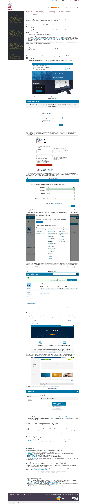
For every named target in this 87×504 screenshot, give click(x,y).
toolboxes (32, 20)
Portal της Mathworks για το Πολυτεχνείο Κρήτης (43, 61)
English (52, 0)
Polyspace (30, 453)
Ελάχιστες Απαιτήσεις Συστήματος (40, 316)
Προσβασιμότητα (33, 1)
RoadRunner (30, 452)
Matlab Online (41, 317)
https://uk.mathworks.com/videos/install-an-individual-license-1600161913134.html (54, 417)
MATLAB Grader (31, 443)
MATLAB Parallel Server (32, 455)
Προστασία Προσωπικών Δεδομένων (19, 1)
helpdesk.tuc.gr (35, 459)
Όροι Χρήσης (47, 494)
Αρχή (28, 15)
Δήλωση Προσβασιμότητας (73, 494)
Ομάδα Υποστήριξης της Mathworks (53, 482)
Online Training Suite (32, 441)
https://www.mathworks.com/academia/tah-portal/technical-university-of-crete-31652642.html (48, 38)
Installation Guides (31, 440)
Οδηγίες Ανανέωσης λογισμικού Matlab (40, 469)
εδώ (52, 24)
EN (10, 1)
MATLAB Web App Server (32, 456)
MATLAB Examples (31, 442)
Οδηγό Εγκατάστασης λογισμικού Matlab (63, 416)
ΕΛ (8, 1)
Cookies (27, 1)
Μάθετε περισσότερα (44, 502)
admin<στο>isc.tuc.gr (53, 484)
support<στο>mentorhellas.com (34, 482)
